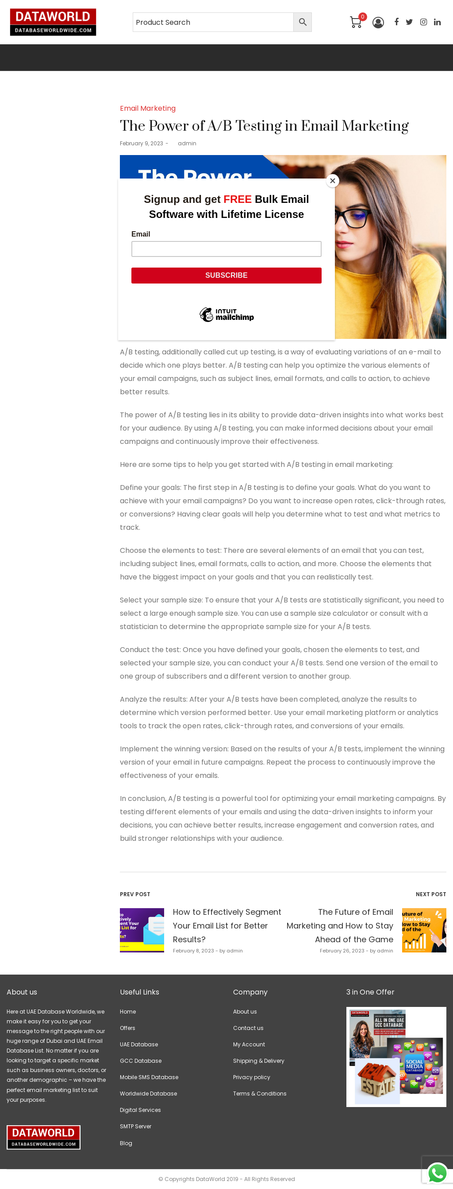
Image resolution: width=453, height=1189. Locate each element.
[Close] (332, 180)
